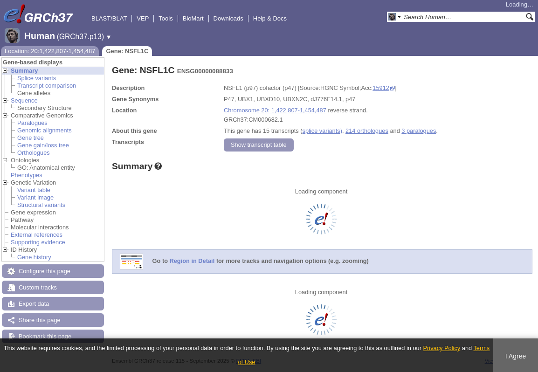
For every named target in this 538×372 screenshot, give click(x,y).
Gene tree (30, 137)
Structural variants (41, 204)
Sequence (24, 100)
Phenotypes (26, 175)
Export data (34, 303)
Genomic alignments (44, 130)
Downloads (228, 18)
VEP (143, 18)
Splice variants (36, 78)
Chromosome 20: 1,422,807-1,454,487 (275, 110)
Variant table (33, 189)
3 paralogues (418, 130)
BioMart (193, 18)
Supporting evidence (38, 242)
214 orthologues (366, 130)
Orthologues (33, 152)
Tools (165, 18)
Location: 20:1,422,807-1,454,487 (50, 51)
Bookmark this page (45, 336)
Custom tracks (38, 287)
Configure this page (44, 271)
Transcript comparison (46, 85)
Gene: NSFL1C (127, 51)
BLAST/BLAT (109, 18)
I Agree (515, 356)
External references (36, 234)
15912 (380, 87)
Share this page (40, 320)
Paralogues (32, 122)
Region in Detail (192, 261)
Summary (24, 70)
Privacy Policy (442, 347)
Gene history (34, 257)
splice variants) (322, 130)
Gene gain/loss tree (43, 145)
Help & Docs (270, 18)
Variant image (35, 197)
